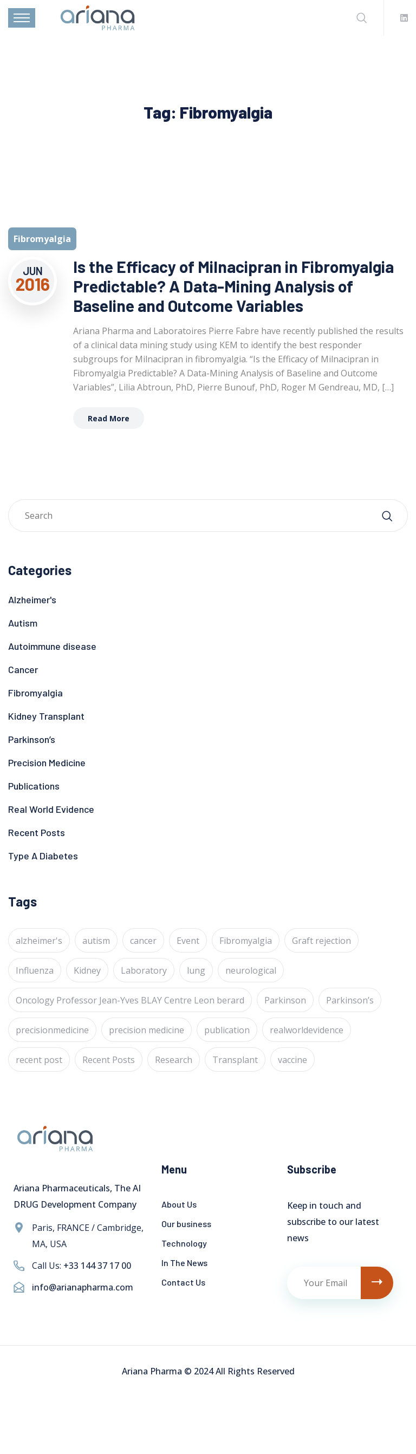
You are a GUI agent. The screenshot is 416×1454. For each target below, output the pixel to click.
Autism (22, 623)
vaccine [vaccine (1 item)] (292, 1060)
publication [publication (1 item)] (227, 1030)
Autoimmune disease (52, 646)
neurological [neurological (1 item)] (250, 970)
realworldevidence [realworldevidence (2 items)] (306, 1030)
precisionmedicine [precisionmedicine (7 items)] (52, 1030)
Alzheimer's (32, 599)
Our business (186, 1223)
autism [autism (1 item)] (96, 941)
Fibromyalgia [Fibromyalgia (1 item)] (245, 941)
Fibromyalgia (35, 693)
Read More (108, 418)
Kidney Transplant (46, 716)
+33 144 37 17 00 (97, 1266)
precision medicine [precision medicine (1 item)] (146, 1030)
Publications (34, 786)
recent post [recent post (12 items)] (39, 1060)
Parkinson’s (31, 739)
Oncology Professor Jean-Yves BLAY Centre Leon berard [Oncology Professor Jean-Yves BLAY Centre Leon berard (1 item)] (130, 1000)
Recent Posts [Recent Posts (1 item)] (108, 1060)
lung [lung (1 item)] (196, 970)
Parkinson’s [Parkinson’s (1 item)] (350, 1000)
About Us (179, 1204)
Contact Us (183, 1282)
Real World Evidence (51, 809)
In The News (184, 1262)
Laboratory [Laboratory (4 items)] (144, 970)
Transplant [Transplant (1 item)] (235, 1060)
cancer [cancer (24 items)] (143, 941)
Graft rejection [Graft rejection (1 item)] (321, 941)
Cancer (23, 669)
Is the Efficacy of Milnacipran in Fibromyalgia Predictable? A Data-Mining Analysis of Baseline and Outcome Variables (233, 286)
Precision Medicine (47, 762)
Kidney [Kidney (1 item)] (87, 970)
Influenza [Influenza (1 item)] (35, 970)
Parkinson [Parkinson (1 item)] (285, 1000)
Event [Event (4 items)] (188, 941)
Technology (184, 1243)
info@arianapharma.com (82, 1287)
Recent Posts (36, 832)
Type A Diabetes (43, 856)
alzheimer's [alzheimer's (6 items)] (39, 941)
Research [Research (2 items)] (173, 1060)
